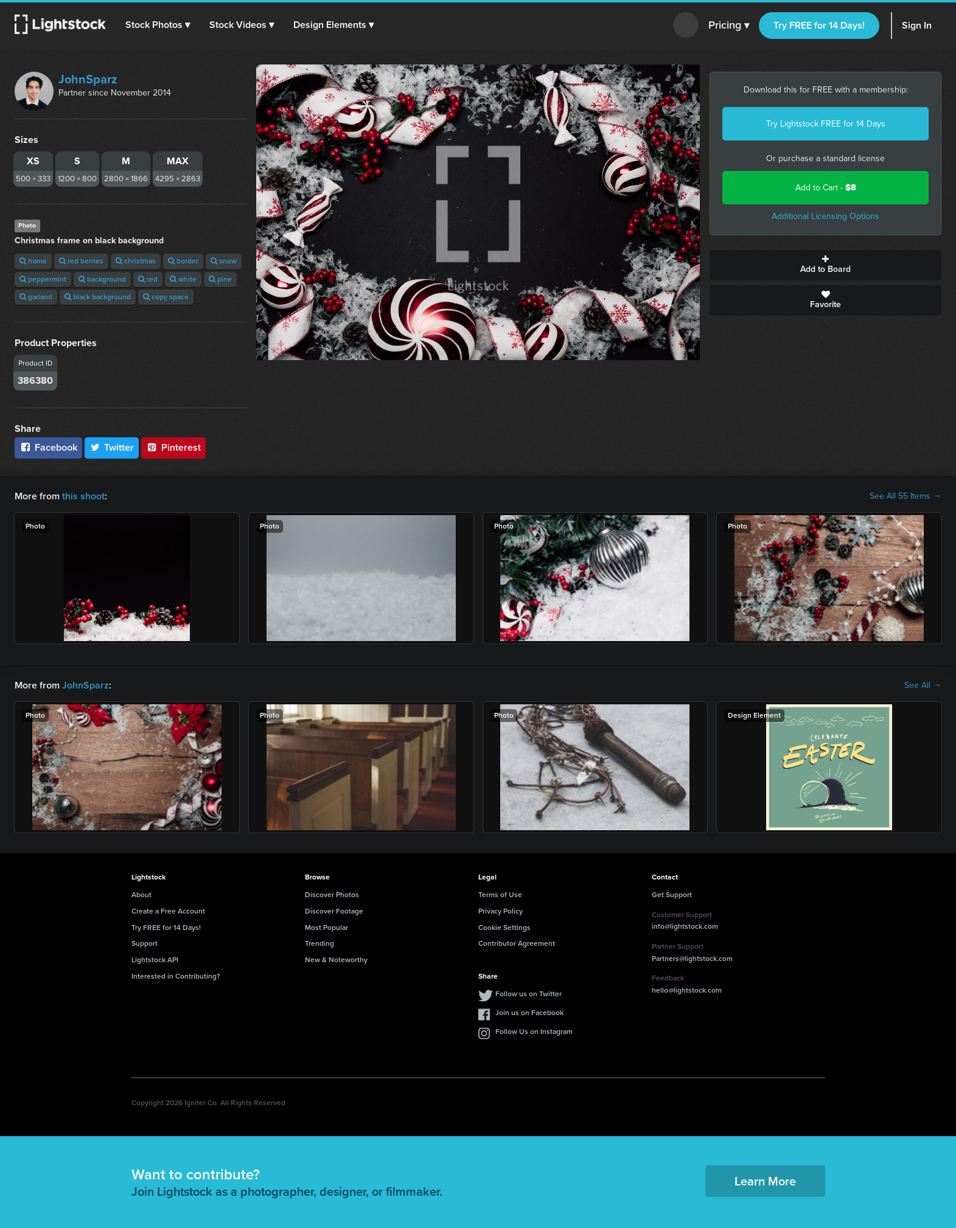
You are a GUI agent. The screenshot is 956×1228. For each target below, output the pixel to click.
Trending (319, 943)
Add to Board (825, 265)
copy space (166, 296)
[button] (157, 24)
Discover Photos (332, 894)
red (148, 279)
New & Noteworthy (336, 959)
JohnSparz (87, 79)
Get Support (672, 894)
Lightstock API (154, 959)
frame (33, 260)
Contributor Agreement (516, 943)
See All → (922, 685)
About (141, 894)
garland (35, 296)
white (183, 279)
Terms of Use (500, 894)
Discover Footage (334, 911)
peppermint (42, 279)
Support (144, 943)
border (183, 260)
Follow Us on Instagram (534, 1031)
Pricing (728, 25)
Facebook (48, 447)
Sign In (917, 25)
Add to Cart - (825, 187)
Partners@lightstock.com (692, 958)
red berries (81, 260)
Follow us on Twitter (528, 993)
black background (98, 296)
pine (220, 279)
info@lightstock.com (685, 926)
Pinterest (173, 447)
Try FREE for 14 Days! (819, 25)
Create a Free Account (168, 911)
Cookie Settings (504, 927)
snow (224, 260)
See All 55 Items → (905, 496)
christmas (136, 260)
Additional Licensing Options (825, 216)
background (102, 279)
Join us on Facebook (529, 1012)
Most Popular (326, 927)
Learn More (765, 1181)
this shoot (83, 496)
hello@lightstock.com (687, 990)
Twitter (111, 447)
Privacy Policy (500, 911)
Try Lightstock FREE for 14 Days (825, 123)
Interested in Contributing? (175, 976)
